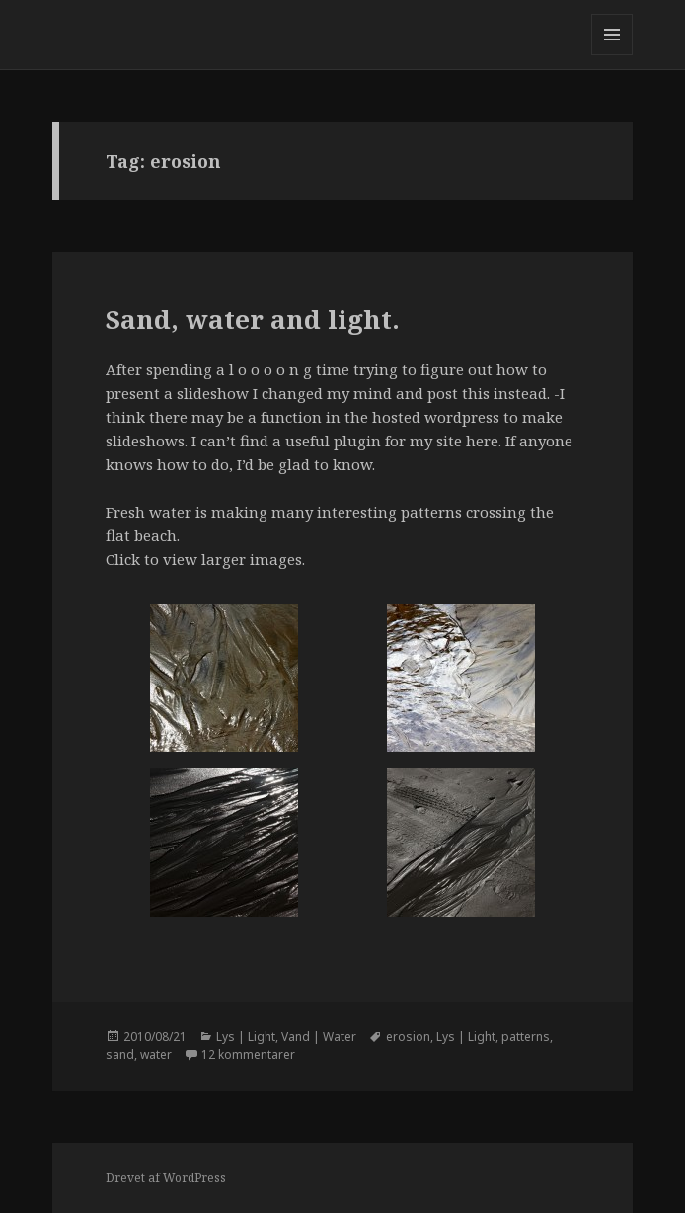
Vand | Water (318, 1036)
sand (120, 1054)
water (156, 1054)
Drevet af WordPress (166, 1178)
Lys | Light (245, 1036)
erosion (408, 1036)
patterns (525, 1036)
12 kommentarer (248, 1054)
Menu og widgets (612, 54)
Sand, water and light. (253, 319)
